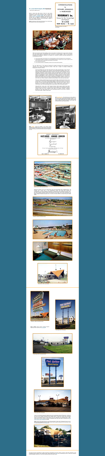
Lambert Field (40, 15)
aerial (46, 422)
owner (57, 453)
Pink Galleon (43, 327)
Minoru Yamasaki (35, 16)
